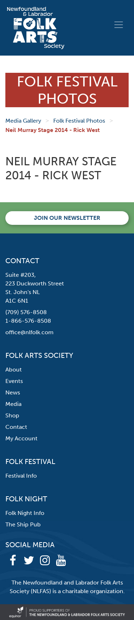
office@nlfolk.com (29, 332)
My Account (21, 438)
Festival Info (21, 475)
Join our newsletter (67, 217)
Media (13, 404)
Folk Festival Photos (79, 120)
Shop (12, 415)
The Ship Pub (23, 524)
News (12, 392)
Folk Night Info (24, 513)
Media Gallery (23, 120)
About (13, 369)
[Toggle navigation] (118, 25)
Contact (16, 426)
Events (14, 381)
